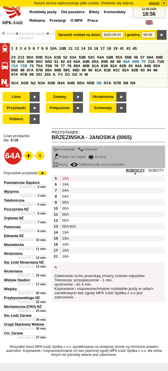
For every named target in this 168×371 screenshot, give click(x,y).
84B (147, 66)
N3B (51, 83)
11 (70, 48)
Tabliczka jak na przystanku (97, 164)
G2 (74, 74)
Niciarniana (13, 254)
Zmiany (59, 97)
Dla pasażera (73, 12)
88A (48, 70)
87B (39, 70)
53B (82, 57)
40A (72, 226)
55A (119, 57)
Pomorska (12, 227)
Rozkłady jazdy (32, 33)
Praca (93, 20)
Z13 (21, 57)
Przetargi (58, 20)
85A (156, 66)
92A (125, 70)
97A (14, 74)
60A (21, 61)
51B (57, 57)
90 (90, 70)
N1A (15, 83)
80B (86, 66)
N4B (71, 83)
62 (63, 61)
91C (116, 70)
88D (75, 70)
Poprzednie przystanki (20, 173)
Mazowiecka (14, 245)
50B (39, 57)
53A (73, 57)
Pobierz (16, 119)
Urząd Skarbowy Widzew (24, 324)
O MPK (76, 20)
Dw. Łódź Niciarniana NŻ (24, 262)
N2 (33, 83)
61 (56, 61)
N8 (125, 83)
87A (30, 70)
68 (119, 61)
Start (7, 33)
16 (96, 48)
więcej (154, 3)
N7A (108, 83)
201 (39, 74)
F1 (60, 74)
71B (160, 61)
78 (69, 66)
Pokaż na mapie (69, 157)
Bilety (94, 12)
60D (48, 61)
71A (151, 61)
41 (122, 48)
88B (57, 70)
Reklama (37, 20)
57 (142, 57)
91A (98, 70)
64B (86, 61)
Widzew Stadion (17, 280)
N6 (99, 83)
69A (126, 61)
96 (155, 70)
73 (31, 66)
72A (14, 66)
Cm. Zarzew (13, 333)
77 (63, 66)
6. (54, 74)
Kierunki (88, 149)
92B (134, 70)
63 (69, 61)
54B (109, 57)
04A (65, 190)
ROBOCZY (135, 170)
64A (77, 61)
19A (65, 178)
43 (128, 48)
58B (159, 57)
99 (31, 74)
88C (66, 70)
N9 (132, 83)
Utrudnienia (103, 97)
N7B (117, 83)
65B (104, 61)
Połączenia (60, 108)
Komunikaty (115, 12)
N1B (25, 83)
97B (23, 74)
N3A (42, 83)
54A (100, 57)
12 (77, 48)
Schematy (103, 108)
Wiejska (10, 289)
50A (30, 57)
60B (30, 61)
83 (131, 66)
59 (13, 61)
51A (48, 57)
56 (136, 57)
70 (143, 61)
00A (65, 208)
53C (91, 57)
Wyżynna (11, 192)
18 (109, 48)
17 (102, 48)
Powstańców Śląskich (22, 183)
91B (107, 70)
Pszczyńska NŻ (16, 209)
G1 (67, 74)
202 (47, 74)
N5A (81, 83)
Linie (16, 97)
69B (135, 61)
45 (135, 48)
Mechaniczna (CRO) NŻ (23, 307)
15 (90, 48)
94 (149, 70)
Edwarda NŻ (14, 236)
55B (128, 57)
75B (48, 66)
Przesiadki (64, 149)
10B (62, 48)
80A (77, 66)
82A (113, 66)
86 (22, 70)
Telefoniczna (14, 200)
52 (65, 57)
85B (14, 70)
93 (142, 70)
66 (112, 61)
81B (104, 66)
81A (95, 66)
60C (39, 61)
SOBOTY (156, 170)
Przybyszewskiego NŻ (22, 298)
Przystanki (16, 108)
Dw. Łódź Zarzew (17, 316)
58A (150, 57)
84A (138, 66)
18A (65, 256)
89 (84, 70)
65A (95, 61)
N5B (90, 83)
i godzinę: (133, 35)
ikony (60, 164)
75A (39, 66)
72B (23, 66)
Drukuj (97, 157)
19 (115, 48)
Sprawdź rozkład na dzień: (79, 35)
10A (53, 48)
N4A (61, 83)
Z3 (13, 57)
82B (123, 66)
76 (56, 66)
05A (65, 202)
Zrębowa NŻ (14, 218)
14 (83, 48)
